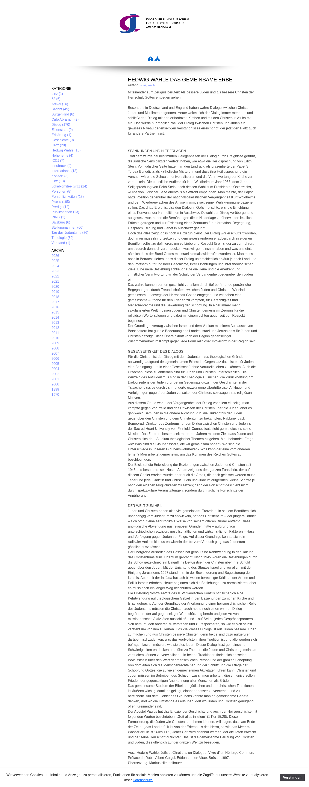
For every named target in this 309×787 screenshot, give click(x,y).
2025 (55, 261)
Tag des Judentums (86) (70, 232)
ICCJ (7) (58, 160)
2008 (55, 348)
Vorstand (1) (61, 243)
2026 (55, 256)
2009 (55, 343)
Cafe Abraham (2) (65, 119)
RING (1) (58, 217)
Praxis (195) (61, 202)
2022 (55, 276)
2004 (55, 369)
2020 (55, 286)
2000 (55, 384)
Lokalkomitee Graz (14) (69, 186)
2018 (55, 297)
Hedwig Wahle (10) (66, 150)
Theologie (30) (63, 238)
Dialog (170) (61, 124)
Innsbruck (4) (61, 166)
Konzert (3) (60, 176)
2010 (55, 338)
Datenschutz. (143, 780)
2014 (55, 317)
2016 (55, 307)
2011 (55, 333)
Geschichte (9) (63, 140)
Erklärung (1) (61, 135)
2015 (55, 312)
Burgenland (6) (63, 114)
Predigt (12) (61, 207)
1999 (55, 389)
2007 (55, 353)
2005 (55, 364)
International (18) (64, 171)
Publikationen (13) (65, 212)
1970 (55, 394)
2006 (55, 358)
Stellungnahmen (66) (67, 227)
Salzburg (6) (61, 222)
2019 (55, 292)
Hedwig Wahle (147, 85)
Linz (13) (58, 181)
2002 (55, 374)
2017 (55, 302)
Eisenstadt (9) (62, 130)
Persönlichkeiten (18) (68, 196)
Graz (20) (59, 145)
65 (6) (56, 99)
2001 (55, 379)
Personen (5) (61, 191)
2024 (55, 266)
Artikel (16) (60, 104)
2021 (55, 281)
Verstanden (292, 777)
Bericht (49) (60, 109)
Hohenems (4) (62, 155)
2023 (55, 271)
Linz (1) (57, 94)
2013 (55, 322)
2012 (55, 328)
